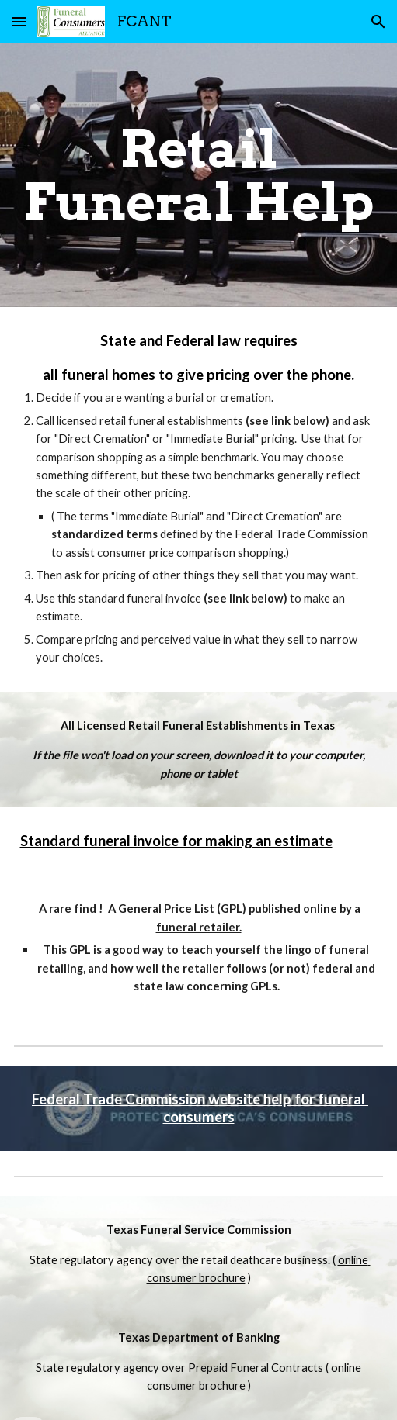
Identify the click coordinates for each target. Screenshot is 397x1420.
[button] (18, 21)
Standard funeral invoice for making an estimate (176, 840)
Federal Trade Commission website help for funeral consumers (200, 1107)
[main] (199, 175)
